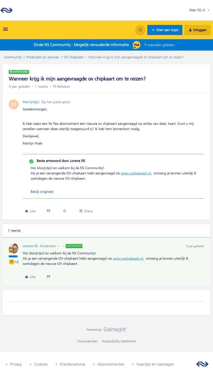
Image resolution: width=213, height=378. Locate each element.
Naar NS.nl (197, 10)
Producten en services (42, 57)
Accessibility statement (119, 341)
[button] (5, 31)
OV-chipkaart (74, 57)
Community (13, 57)
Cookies (41, 364)
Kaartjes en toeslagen (155, 364)
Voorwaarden (87, 341)
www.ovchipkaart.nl (136, 173)
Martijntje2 (31, 102)
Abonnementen (110, 364)
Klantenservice (72, 364)
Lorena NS (30, 246)
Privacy (16, 364)
